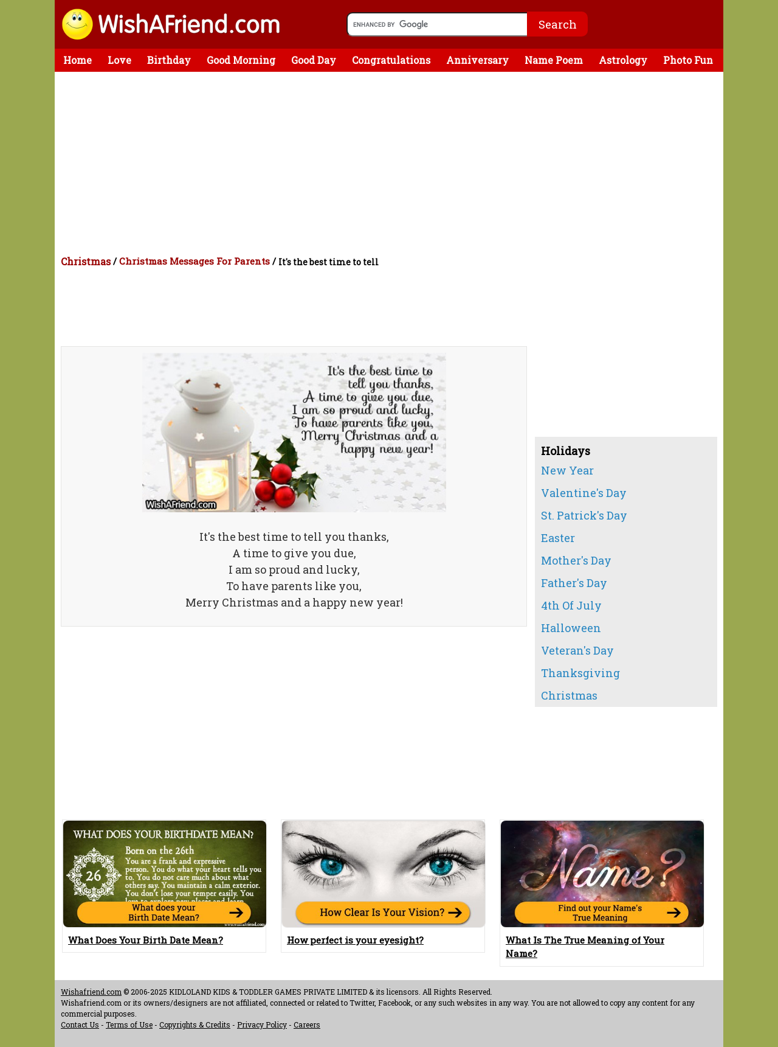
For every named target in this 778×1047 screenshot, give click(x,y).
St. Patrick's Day (584, 515)
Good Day (313, 60)
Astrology (623, 60)
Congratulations (391, 60)
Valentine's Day (584, 492)
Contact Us (80, 1024)
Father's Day (574, 583)
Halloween (571, 628)
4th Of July (571, 605)
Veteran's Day (577, 650)
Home (77, 60)
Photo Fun (688, 60)
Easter (558, 537)
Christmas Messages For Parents (194, 261)
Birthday (169, 60)
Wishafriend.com (91, 992)
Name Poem (554, 60)
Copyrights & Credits (194, 1024)
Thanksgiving (580, 673)
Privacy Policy (262, 1024)
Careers (307, 1024)
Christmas (86, 261)
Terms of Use (129, 1024)
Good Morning (241, 60)
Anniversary (477, 60)
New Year (567, 470)
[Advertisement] (392, 163)
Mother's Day (576, 560)
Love (119, 60)
